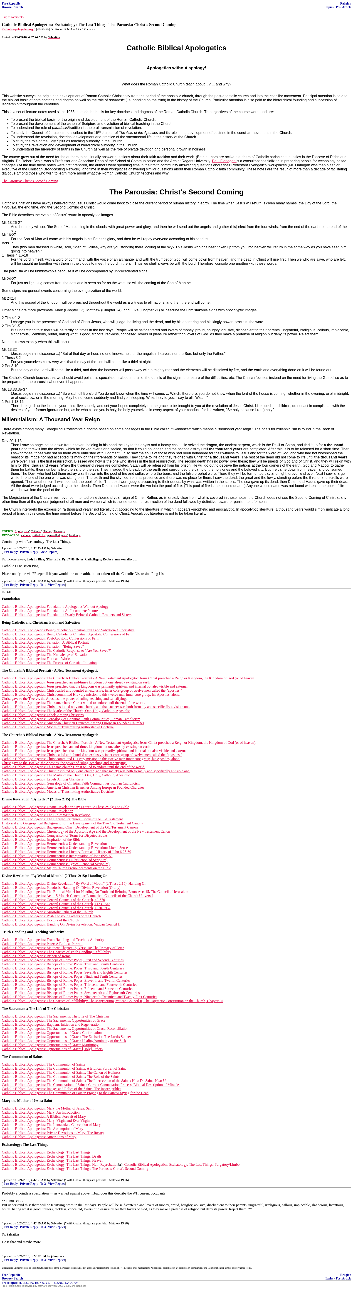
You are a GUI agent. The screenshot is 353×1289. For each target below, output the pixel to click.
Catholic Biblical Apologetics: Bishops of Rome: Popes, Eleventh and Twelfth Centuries (66, 980)
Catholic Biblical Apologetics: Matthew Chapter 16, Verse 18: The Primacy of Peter (63, 948)
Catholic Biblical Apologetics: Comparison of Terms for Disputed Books (55, 835)
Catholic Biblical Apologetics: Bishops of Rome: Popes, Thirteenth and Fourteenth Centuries (69, 984)
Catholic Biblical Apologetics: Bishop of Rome (36, 956)
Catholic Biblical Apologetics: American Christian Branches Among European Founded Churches (73, 723)
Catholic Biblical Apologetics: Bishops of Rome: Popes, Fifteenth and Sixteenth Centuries (67, 989)
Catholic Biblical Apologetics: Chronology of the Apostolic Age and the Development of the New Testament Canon (86, 831)
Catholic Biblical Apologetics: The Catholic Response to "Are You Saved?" (56, 650)
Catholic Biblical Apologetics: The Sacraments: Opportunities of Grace (53, 1020)
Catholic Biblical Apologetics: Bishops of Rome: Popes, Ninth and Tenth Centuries (62, 976)
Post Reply (11, 552)
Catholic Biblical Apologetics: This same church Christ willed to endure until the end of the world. (73, 703)
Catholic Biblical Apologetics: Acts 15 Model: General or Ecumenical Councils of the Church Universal (77, 896)
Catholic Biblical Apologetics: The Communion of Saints (43, 1064)
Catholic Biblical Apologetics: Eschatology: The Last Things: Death (51, 1156)
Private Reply (29, 552)
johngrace (57, 1256)
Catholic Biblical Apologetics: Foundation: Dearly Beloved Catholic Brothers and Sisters (66, 615)
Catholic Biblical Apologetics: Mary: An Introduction (41, 1112)
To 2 (43, 1183)
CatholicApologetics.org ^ (18, 29)
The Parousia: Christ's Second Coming (30, 181)
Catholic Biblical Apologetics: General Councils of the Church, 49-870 (53, 900)
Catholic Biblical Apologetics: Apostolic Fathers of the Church (47, 912)
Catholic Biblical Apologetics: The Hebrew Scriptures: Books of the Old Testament (62, 819)
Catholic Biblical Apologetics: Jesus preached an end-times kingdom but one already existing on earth (76, 682)
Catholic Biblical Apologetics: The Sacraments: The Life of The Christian (55, 1016)
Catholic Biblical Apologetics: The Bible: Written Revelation (46, 815)
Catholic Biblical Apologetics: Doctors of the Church (40, 920)
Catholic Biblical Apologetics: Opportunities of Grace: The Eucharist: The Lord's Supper (66, 1037)
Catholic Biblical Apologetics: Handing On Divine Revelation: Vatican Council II (61, 924)
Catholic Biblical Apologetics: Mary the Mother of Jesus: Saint (48, 1108)
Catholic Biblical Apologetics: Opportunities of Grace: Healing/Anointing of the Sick (64, 1041)
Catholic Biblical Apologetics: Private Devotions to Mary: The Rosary (53, 1133)
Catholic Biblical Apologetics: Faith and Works (36, 659)
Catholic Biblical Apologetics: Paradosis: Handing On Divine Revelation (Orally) (61, 887)
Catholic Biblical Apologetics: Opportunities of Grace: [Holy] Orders (52, 1049)
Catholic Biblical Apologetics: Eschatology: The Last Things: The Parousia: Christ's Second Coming (75, 1168)
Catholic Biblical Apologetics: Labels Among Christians (43, 715)
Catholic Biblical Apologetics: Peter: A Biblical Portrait (42, 944)
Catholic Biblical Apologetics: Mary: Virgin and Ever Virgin (46, 1120)
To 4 (43, 1260)
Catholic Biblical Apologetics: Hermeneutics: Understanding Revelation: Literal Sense (65, 848)
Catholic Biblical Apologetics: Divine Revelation (37, 811)
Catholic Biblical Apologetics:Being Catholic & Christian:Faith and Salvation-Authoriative (68, 630)
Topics (329, 7)
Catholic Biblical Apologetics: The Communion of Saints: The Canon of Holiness (61, 1072)
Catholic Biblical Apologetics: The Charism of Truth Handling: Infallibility (56, 952)
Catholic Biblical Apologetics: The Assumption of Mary (42, 1129)
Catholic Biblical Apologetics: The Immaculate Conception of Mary (51, 1125)
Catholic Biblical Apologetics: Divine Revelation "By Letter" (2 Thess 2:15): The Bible (65, 807)
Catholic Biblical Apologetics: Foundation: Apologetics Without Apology (55, 606)
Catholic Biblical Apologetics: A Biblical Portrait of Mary (44, 1116)
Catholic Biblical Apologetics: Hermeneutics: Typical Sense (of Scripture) (55, 864)
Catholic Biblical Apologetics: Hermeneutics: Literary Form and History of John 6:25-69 (66, 852)
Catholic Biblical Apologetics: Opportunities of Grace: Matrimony (50, 1045)
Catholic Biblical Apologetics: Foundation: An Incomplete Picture (50, 611)
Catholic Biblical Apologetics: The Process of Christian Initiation (49, 663)
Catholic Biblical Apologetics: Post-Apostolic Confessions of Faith (50, 638)
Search (18, 7)
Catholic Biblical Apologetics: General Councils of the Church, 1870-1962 (56, 908)
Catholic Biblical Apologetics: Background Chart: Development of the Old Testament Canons (70, 827)
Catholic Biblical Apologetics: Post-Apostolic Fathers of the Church (51, 916)
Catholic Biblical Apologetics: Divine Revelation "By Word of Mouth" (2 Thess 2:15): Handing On (74, 883)
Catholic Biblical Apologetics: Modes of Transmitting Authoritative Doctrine (58, 727)
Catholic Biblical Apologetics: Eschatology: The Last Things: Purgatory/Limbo (181, 1164)
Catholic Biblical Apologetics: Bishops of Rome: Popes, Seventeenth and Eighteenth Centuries (71, 993)
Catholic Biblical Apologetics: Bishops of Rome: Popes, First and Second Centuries (62, 960)
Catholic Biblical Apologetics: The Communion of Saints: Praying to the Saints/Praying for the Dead (75, 1093)
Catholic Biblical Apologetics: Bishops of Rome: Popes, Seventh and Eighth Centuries (65, 972)
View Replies (48, 552)
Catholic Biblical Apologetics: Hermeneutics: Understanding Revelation (54, 844)
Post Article (343, 7)
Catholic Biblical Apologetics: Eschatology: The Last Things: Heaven (52, 1160)
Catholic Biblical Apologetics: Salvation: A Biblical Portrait (45, 642)
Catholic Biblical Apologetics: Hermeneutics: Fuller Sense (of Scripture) (54, 860)
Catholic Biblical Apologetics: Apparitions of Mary (39, 1137)
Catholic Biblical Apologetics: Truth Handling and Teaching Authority (53, 940)
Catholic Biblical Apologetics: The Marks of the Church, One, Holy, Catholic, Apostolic (66, 711)
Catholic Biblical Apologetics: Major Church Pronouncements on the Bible (56, 868)
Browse (7, 7)
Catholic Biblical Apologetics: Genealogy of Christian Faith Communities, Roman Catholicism (71, 719)
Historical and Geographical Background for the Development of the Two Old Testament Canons (72, 823)
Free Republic (11, 3)
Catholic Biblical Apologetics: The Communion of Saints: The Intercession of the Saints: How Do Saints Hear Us (84, 1081)
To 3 (43, 1227)
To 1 (43, 584)
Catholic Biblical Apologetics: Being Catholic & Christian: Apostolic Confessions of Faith (67, 634)
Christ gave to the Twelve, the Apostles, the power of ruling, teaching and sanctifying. (64, 698)
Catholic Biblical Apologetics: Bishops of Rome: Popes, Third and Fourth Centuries (63, 964)
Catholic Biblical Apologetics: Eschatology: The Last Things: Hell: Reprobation (60, 1164)
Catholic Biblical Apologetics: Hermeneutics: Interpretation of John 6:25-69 (57, 856)
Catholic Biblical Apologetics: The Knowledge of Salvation (45, 655)
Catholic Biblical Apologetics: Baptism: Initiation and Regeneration (51, 1024)
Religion (345, 3)
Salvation (57, 548)
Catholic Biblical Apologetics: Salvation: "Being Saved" (43, 646)
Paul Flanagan (224, 161)
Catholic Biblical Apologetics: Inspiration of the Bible (41, 839)
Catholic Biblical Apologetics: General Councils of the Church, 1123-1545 (56, 904)
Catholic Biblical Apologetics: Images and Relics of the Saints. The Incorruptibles (61, 1089)
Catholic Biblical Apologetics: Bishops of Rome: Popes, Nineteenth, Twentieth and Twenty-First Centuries (79, 997)
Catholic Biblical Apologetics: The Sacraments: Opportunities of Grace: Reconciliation (65, 1028)
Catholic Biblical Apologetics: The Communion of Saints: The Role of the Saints (60, 1076)
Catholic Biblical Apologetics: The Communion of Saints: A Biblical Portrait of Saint (64, 1068)
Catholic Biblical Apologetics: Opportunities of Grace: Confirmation (52, 1033)
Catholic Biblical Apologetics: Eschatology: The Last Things (46, 1152)
